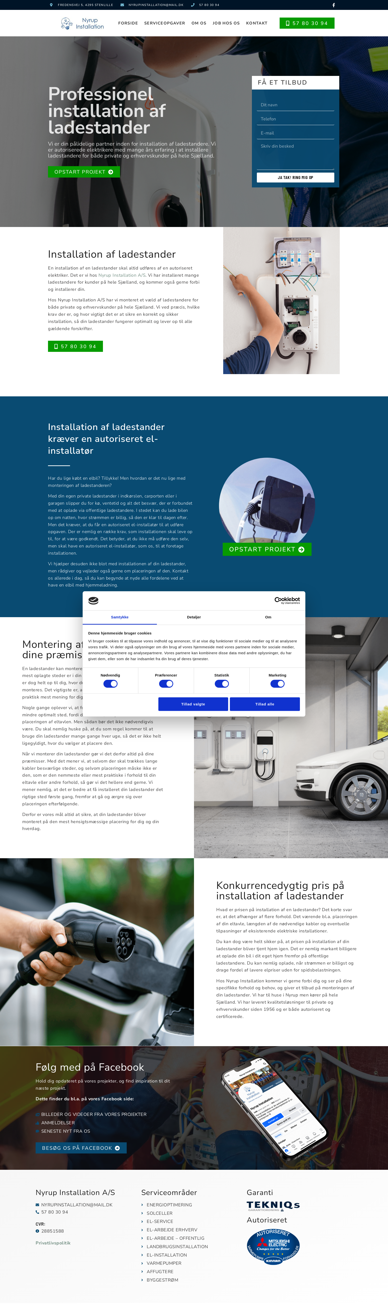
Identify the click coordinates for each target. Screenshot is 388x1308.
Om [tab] (268, 617)
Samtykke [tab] (120, 617)
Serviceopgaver (164, 23)
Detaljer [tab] (194, 617)
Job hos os (226, 23)
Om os (199, 23)
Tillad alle (264, 704)
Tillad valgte (193, 704)
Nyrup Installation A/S (122, 275)
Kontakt (257, 23)
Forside (128, 23)
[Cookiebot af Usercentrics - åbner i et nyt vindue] (278, 601)
